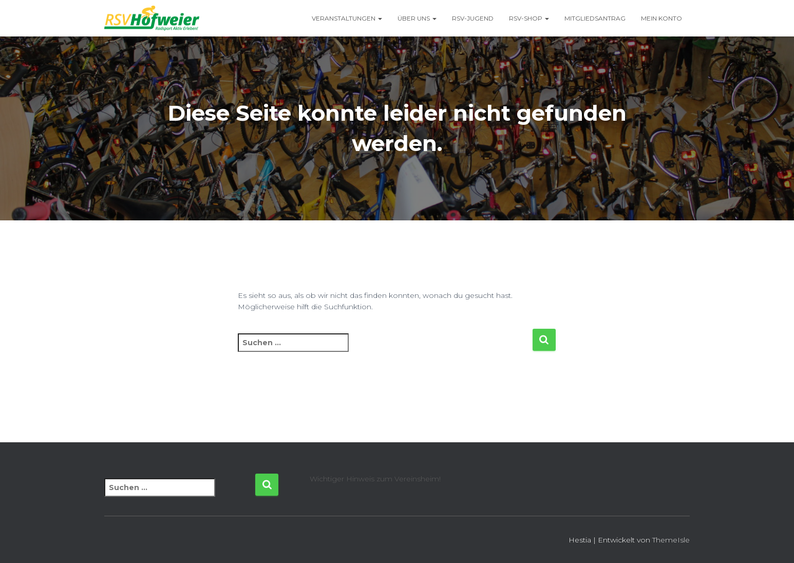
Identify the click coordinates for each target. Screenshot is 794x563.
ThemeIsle (671, 540)
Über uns (417, 18)
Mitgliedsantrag (595, 18)
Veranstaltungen (347, 18)
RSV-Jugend (473, 18)
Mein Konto (661, 18)
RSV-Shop (529, 18)
